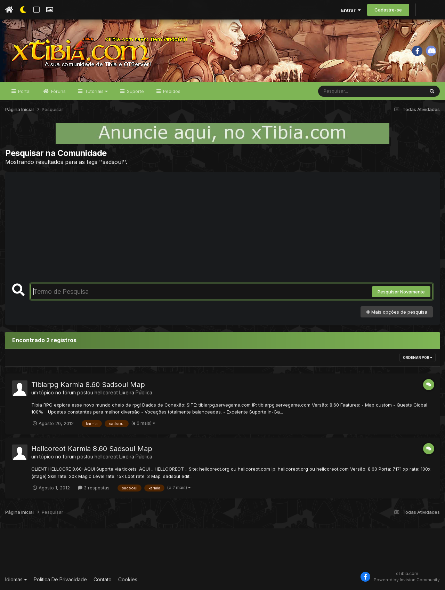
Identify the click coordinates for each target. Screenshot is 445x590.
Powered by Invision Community (407, 579)
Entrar (351, 10)
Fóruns (58, 91)
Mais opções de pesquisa (396, 312)
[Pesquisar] (345, 91)
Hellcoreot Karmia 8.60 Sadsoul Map (91, 449)
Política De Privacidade (60, 579)
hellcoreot (106, 392)
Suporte (135, 91)
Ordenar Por (417, 357)
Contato (103, 579)
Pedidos (171, 91)
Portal (24, 91)
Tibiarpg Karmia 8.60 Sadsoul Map (88, 384)
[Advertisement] (222, 231)
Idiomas (16, 579)
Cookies (127, 579)
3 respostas (94, 487)
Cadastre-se (388, 10)
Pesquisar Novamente (401, 291)
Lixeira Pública (135, 392)
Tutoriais (95, 91)
